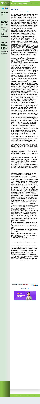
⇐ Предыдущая (22, 11)
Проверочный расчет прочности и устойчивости (4, 30)
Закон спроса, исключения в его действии (4, 15)
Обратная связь (32, 3)
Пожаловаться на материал (36, 3)
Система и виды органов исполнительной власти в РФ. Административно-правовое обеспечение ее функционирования (4, 45)
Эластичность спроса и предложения (4, 12)
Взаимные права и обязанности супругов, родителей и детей (5, 49)
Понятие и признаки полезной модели (4, 22)
